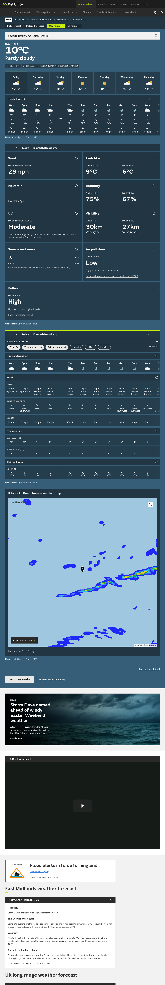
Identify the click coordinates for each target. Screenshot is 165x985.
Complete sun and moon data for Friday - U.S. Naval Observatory (39, 267)
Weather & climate (86, 4)
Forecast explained (149, 669)
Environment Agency (39, 871)
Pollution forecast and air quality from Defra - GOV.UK (112, 276)
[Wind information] (156, 377)
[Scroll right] (156, 99)
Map (56, 25)
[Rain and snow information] (156, 462)
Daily (14, 25)
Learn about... (130, 12)
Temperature (32, 347)
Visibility (104, 347)
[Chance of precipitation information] (76, 186)
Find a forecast (22, 12)
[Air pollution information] (154, 249)
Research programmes (107, 4)
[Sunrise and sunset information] (76, 249)
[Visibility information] (154, 213)
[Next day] (16, 147)
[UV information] (76, 213)
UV (90, 347)
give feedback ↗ (63, 19)
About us (135, 4)
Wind (12, 347)
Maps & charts (69, 12)
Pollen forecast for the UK (20, 315)
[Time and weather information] (156, 356)
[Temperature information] (156, 431)
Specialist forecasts (107, 12)
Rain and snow (56, 347)
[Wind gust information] (76, 158)
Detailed (35, 25)
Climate (87, 12)
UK (74, 25)
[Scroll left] (149, 99)
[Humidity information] (154, 186)
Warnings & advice (45, 12)
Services (123, 4)
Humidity (76, 347)
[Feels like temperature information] (154, 158)
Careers (146, 4)
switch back (80, 19)
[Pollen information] (154, 288)
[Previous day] (9, 147)
